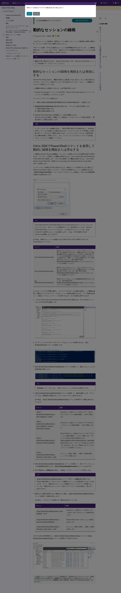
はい (29, 14)
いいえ (36, 14)
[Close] (95, 4)
